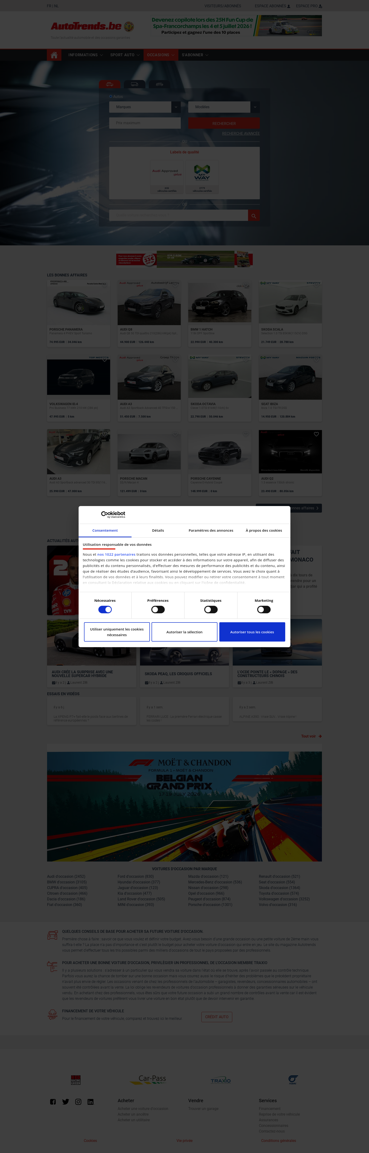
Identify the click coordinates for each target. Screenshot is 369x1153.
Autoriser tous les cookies (252, 632)
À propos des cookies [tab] (264, 530)
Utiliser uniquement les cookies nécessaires (117, 632)
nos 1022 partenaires (116, 554)
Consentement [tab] (105, 530)
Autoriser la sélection (184, 632)
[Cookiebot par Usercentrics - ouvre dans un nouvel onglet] (104, 514)
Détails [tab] (158, 530)
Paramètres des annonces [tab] (211, 530)
